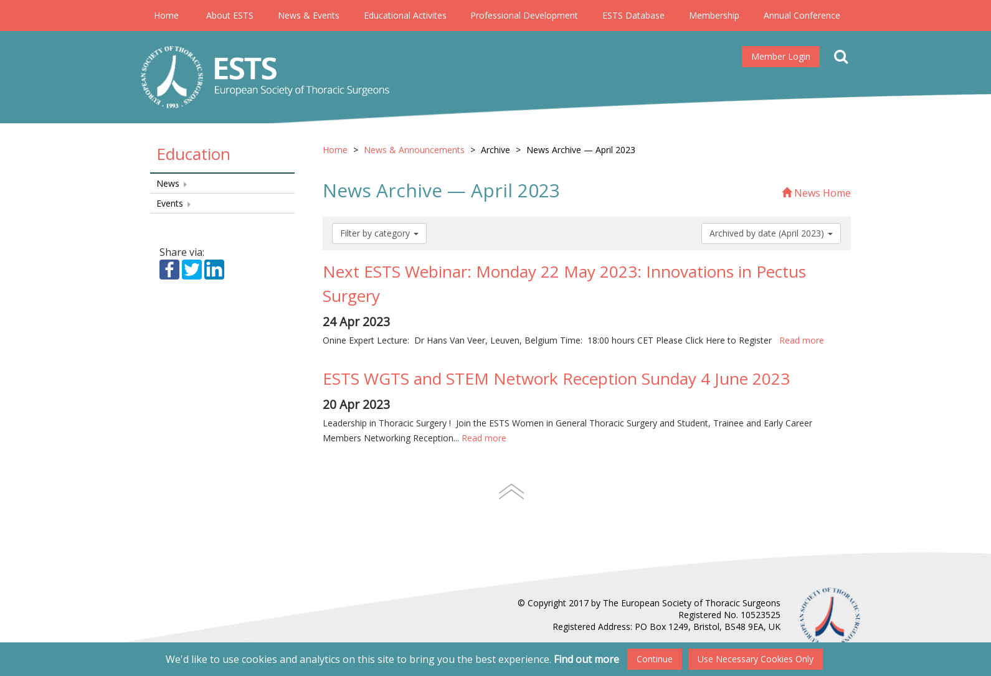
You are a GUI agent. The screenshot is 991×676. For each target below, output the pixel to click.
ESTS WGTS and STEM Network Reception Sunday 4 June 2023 (556, 378)
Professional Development (524, 15)
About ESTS (230, 15)
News (172, 183)
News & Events (308, 15)
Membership (714, 15)
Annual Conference (802, 15)
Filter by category (379, 233)
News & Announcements (414, 150)
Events (174, 203)
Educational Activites (405, 15)
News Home (816, 193)
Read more (801, 340)
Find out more (586, 659)
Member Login (780, 56)
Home (166, 15)
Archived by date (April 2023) (771, 233)
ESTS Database (633, 15)
